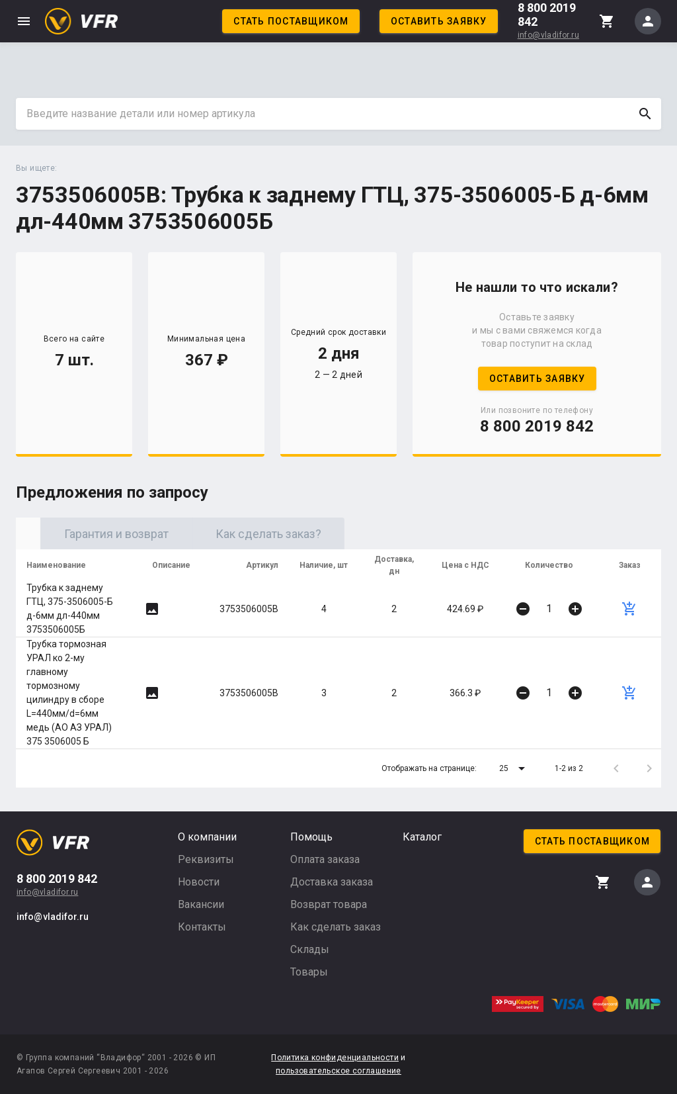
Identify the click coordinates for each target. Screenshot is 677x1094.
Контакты (202, 927)
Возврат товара (328, 904)
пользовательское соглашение (338, 1070)
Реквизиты (206, 859)
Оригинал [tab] (92, 534)
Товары (309, 972)
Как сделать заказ (335, 927)
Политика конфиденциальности (335, 1057)
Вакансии (201, 904)
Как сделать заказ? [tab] (396, 534)
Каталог (422, 837)
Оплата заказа (325, 859)
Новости (198, 882)
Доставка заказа (331, 882)
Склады (309, 949)
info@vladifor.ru (548, 35)
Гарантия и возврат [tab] (244, 534)
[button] (514, 768)
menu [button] (24, 21)
